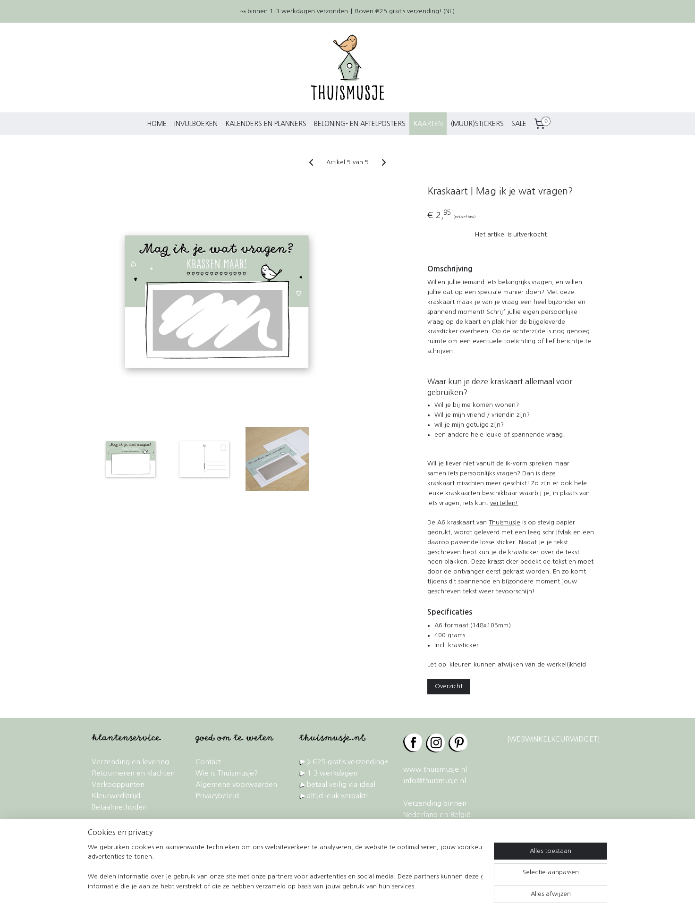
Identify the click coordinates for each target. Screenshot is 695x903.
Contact (208, 761)
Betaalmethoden (119, 806)
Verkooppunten (118, 784)
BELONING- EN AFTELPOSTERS (360, 123)
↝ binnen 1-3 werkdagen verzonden (294, 11)
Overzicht (449, 686)
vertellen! (504, 503)
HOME (157, 123)
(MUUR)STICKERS (477, 123)
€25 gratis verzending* (351, 761)
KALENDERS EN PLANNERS (265, 123)
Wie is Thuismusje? (226, 772)
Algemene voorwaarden (236, 784)
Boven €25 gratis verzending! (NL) (405, 11)
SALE (518, 123)
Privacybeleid (217, 795)
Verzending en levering (130, 761)
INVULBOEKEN (196, 123)
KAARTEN (428, 123)
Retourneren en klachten (133, 772)
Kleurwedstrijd (116, 795)
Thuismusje (504, 522)
